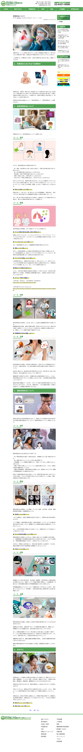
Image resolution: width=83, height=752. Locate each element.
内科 (42, 9)
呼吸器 (61, 21)
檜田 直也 (19, 18)
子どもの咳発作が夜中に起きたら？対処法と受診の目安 (63, 31)
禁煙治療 (43, 734)
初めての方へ (18, 9)
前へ (31, 710)
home (6, 9)
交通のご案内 (45, 724)
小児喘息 (62, 9)
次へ (38, 710)
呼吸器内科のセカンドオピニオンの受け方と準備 (63, 51)
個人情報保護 (61, 734)
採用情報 (59, 741)
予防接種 (59, 719)
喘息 (51, 9)
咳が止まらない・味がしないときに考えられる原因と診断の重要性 (63, 42)
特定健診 (43, 736)
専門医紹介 (44, 722)
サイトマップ (61, 736)
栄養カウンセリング (47, 731)
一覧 (34, 710)
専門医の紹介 (75, 9)
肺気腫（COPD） (62, 729)
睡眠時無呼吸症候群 (63, 727)
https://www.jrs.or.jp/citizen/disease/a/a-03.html (24, 282)
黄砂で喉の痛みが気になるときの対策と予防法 (63, 47)
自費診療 (59, 731)
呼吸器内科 (31, 9)
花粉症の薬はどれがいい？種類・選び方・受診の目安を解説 (63, 36)
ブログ (59, 739)
